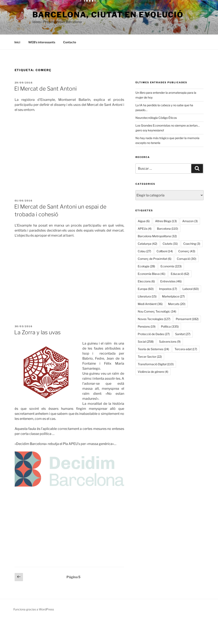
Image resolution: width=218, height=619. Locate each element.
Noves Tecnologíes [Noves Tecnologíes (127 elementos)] (154, 319)
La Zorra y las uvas (37, 332)
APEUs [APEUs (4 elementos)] (145, 228)
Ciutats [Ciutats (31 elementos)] (170, 243)
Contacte (69, 42)
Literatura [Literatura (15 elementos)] (147, 296)
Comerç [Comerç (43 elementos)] (186, 251)
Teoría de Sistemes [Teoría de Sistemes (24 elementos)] (153, 349)
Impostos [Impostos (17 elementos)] (168, 289)
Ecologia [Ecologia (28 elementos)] (146, 266)
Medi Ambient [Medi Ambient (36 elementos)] (150, 304)
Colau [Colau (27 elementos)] (144, 251)
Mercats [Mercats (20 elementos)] (176, 304)
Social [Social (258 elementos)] (146, 341)
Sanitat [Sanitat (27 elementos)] (182, 334)
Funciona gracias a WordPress (33, 609)
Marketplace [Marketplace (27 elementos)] (173, 296)
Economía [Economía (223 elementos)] (171, 266)
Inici (17, 42)
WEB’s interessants (41, 42)
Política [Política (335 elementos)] (170, 326)
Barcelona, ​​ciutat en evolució (108, 14)
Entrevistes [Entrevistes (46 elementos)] (171, 281)
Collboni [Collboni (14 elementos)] (165, 251)
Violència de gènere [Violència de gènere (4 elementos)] (153, 371)
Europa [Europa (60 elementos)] (146, 289)
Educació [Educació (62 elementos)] (180, 274)
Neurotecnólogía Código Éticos (156, 117)
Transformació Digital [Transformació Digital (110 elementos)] (156, 364)
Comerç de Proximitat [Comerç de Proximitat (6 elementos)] (154, 258)
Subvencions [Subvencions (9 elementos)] (170, 341)
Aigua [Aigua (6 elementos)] (144, 221)
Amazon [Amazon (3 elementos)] (190, 221)
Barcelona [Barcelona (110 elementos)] (167, 228)
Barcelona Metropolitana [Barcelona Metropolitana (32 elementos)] (157, 236)
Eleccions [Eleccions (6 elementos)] (146, 281)
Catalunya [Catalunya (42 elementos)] (147, 243)
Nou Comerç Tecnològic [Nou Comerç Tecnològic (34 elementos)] (157, 311)
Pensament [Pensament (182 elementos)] (187, 319)
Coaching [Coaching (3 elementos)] (191, 243)
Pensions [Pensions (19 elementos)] (147, 326)
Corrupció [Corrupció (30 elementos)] (186, 258)
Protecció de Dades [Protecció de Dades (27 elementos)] (154, 334)
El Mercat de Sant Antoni (45, 88)
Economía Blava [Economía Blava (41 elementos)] (151, 274)
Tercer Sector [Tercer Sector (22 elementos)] (150, 356)
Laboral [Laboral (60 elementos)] (190, 289)
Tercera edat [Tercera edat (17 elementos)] (186, 349)
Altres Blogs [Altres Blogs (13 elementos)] (166, 221)
